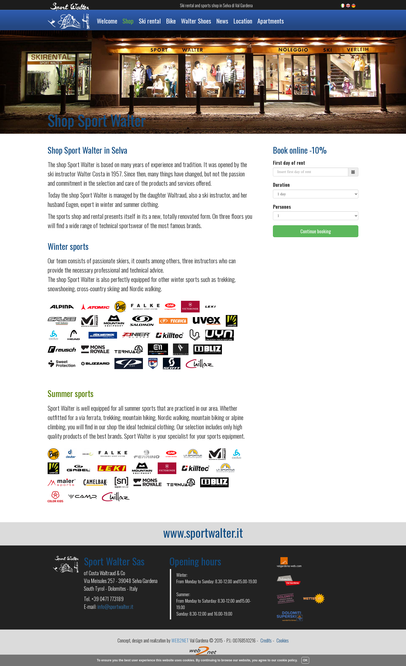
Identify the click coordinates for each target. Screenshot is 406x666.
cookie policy (287, 660)
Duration (281, 185)
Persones (282, 207)
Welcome (107, 20)
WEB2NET (180, 640)
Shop (128, 20)
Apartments (270, 20)
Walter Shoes (196, 20)
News (222, 20)
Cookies (283, 640)
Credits (266, 640)
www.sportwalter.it (203, 532)
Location (242, 20)
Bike (171, 20)
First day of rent (289, 163)
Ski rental (150, 20)
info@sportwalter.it (115, 606)
